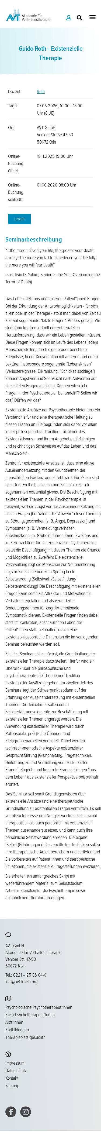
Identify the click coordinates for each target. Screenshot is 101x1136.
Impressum (15, 1063)
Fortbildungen (17, 1029)
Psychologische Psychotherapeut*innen (38, 1007)
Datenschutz (16, 1070)
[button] (93, 17)
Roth (41, 91)
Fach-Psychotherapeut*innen (30, 1014)
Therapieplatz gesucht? (25, 1037)
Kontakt (11, 1078)
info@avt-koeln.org (21, 981)
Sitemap (12, 1085)
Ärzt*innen (14, 1022)
